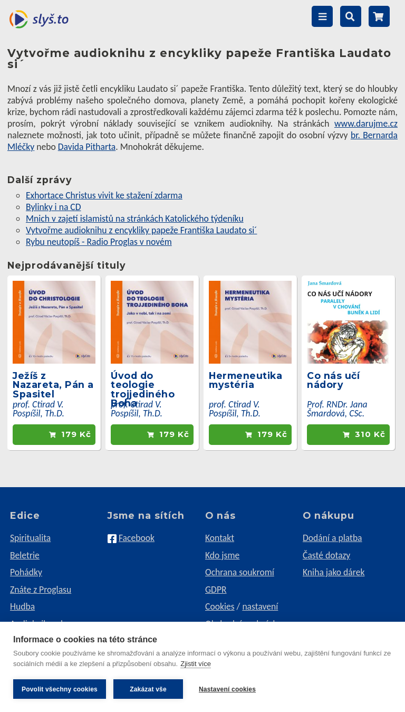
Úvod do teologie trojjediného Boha (143, 389)
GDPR (216, 589)
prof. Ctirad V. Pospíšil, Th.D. (38, 409)
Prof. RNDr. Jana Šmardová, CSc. (337, 409)
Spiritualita (30, 538)
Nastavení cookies (227, 689)
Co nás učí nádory (333, 380)
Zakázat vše (148, 689)
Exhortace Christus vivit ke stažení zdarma (104, 195)
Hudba (22, 606)
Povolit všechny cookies (60, 689)
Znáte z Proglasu (40, 589)
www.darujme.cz (366, 123)
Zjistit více (195, 664)
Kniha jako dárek (333, 572)
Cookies (220, 606)
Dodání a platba (332, 538)
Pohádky (26, 572)
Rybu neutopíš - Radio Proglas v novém (99, 242)
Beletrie (25, 555)
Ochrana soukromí (239, 572)
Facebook (137, 538)
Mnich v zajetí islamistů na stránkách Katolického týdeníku (135, 218)
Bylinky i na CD (53, 207)
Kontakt (219, 538)
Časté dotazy (326, 555)
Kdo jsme (222, 555)
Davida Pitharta (87, 147)
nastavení (260, 606)
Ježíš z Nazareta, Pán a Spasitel (53, 385)
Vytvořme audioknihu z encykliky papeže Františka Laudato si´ (141, 230)
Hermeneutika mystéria (245, 380)
